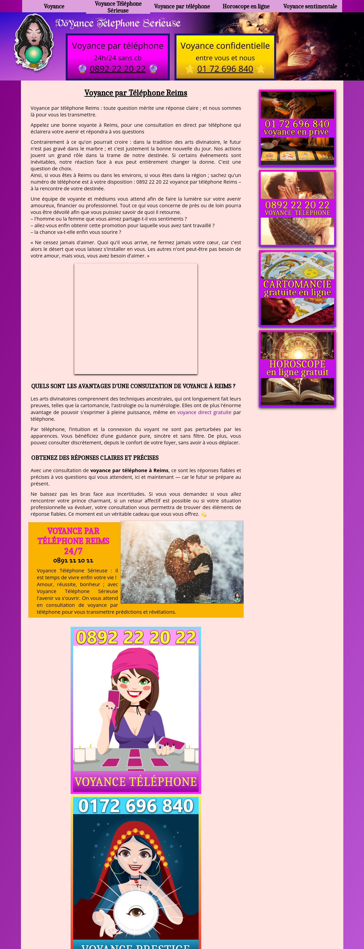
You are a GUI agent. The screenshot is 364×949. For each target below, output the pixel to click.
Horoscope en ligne (246, 6)
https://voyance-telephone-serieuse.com (182, 863)
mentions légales (220, 924)
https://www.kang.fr (127, 912)
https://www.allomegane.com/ (252, 912)
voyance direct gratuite (204, 414)
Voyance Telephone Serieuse (125, 24)
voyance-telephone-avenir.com (184, 912)
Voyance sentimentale (310, 6)
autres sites (255, 924)
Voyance (54, 6)
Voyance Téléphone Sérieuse (118, 6)
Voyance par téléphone (182, 6)
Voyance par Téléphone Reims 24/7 (73, 543)
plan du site (184, 924)
